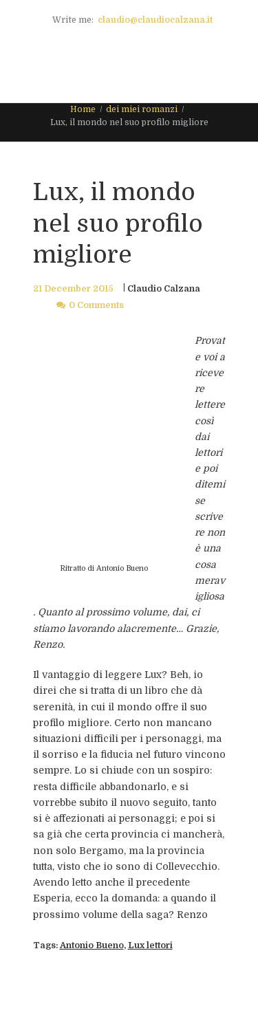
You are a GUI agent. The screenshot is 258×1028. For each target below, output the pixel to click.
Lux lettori (150, 945)
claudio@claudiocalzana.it (155, 20)
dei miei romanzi (142, 109)
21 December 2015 (73, 289)
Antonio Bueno (92, 945)
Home (83, 109)
